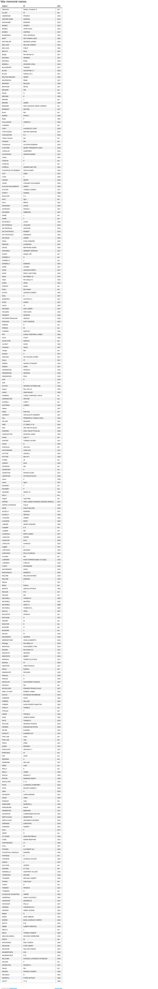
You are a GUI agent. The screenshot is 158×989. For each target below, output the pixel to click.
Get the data (58, 988)
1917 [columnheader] (58, 6)
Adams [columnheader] (4, 6)
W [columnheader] (24, 6)
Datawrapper (13, 988)
